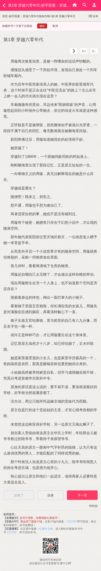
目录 (92, 16)
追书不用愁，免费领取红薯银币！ (40, 518)
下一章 (82, 495)
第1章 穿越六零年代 (63, 16)
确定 (42, 26)
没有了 (18, 495)
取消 (55, 26)
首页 (5, 16)
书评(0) (93, 506)
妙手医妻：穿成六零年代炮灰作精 (29, 16)
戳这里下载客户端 (31, 521)
